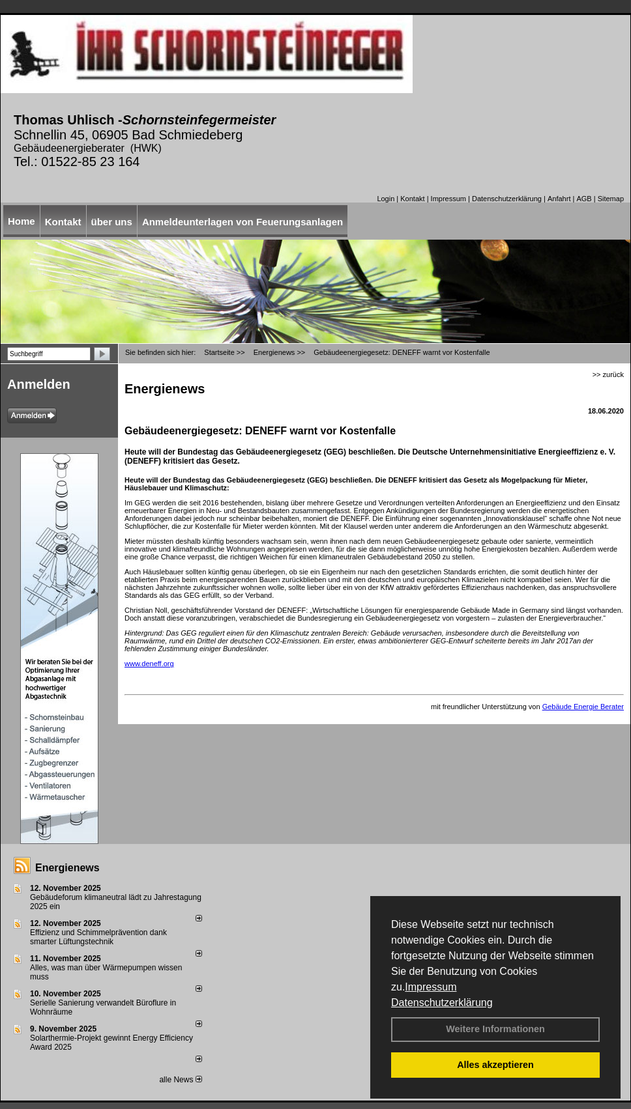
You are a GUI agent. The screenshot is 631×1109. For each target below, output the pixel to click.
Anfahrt (559, 199)
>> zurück (608, 374)
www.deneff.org (149, 663)
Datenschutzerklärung (442, 1002)
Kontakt (412, 199)
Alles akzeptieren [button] (495, 1065)
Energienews (67, 867)
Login (385, 199)
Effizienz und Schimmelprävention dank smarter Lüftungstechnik (98, 937)
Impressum (430, 986)
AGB (583, 199)
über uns (111, 221)
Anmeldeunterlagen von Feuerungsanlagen (242, 221)
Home (21, 221)
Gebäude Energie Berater (583, 706)
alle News (180, 1079)
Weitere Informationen (495, 1029)
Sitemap (611, 199)
